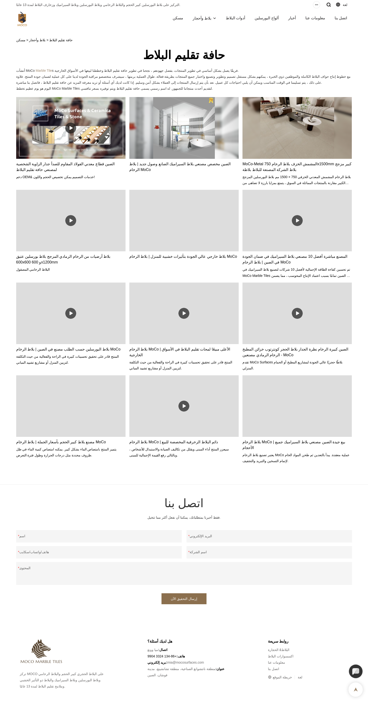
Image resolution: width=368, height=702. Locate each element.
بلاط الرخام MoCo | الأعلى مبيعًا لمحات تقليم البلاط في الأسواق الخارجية (179, 352)
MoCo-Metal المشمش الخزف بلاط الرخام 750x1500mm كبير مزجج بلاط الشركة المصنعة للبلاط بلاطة (297, 167)
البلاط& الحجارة (278, 650)
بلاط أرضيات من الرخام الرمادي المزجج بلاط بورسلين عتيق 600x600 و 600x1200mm (63, 259)
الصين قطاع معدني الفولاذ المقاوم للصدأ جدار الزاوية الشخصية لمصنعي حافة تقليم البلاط (65, 167)
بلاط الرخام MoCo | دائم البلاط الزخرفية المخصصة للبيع (173, 442)
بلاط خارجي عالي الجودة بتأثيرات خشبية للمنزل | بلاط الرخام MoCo (183, 256)
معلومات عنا (315, 18)
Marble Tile (44, 70)
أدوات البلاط (235, 18)
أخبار (292, 18)
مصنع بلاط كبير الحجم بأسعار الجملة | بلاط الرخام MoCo (61, 442)
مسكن (178, 18)
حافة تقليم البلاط (61, 40)
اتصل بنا (341, 18)
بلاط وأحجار (202, 18)
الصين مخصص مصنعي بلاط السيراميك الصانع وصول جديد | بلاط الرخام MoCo (180, 167)
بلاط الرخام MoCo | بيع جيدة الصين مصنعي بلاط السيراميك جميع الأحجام (293, 445)
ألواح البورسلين (266, 18)
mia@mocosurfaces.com (185, 662)
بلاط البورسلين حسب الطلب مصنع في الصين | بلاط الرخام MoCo (68, 349)
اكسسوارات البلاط (280, 656)
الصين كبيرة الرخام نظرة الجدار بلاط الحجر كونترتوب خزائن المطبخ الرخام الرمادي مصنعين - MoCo (295, 352)
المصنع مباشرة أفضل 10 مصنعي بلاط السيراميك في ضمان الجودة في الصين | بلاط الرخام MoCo (294, 259)
